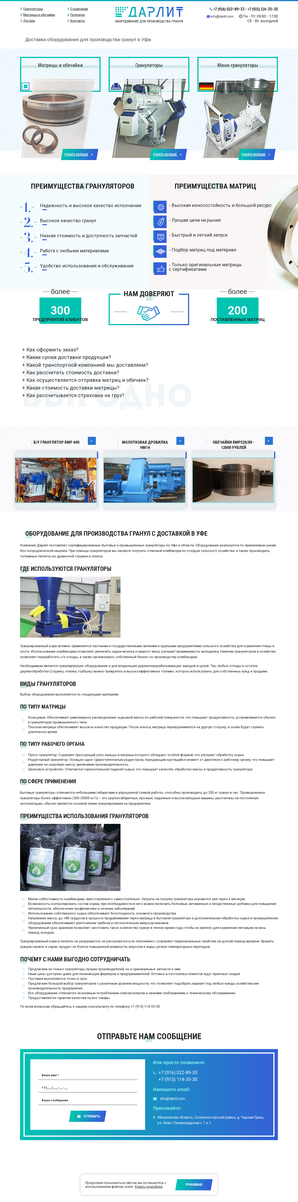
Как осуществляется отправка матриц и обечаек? (87, 380)
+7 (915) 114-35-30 (263, 9)
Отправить (88, 1116)
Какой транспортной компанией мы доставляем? (87, 365)
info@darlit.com (220, 16)
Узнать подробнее (149, 1187)
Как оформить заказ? (52, 350)
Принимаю (194, 1184)
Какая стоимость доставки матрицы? (72, 388)
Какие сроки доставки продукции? (68, 357)
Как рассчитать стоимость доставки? (72, 372)
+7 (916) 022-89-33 (227, 9)
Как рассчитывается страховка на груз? (75, 395)
